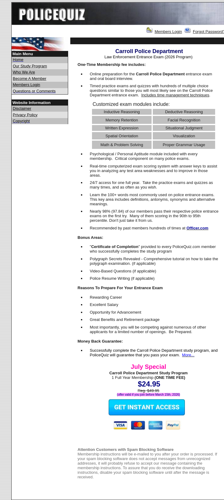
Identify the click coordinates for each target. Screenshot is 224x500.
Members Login (168, 31)
